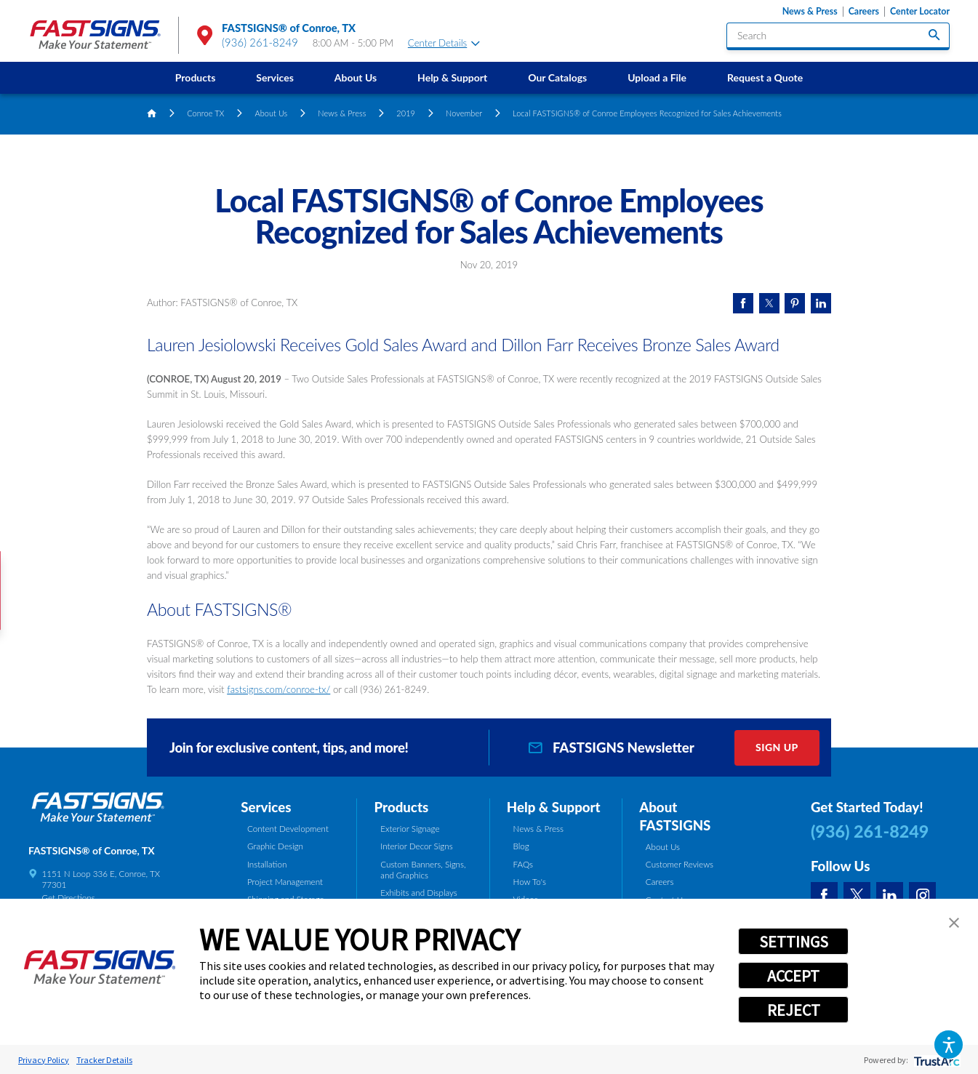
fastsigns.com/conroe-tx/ (278, 689)
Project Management (285, 881)
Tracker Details (104, 1059)
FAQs (523, 864)
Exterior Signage (409, 828)
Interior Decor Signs (416, 846)
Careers (864, 12)
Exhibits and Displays (418, 892)
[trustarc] (935, 1060)
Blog (521, 846)
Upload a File (657, 77)
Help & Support (452, 77)
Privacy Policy (43, 1059)
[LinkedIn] (889, 895)
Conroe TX (205, 113)
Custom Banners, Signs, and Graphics (422, 870)
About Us (355, 77)
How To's (529, 881)
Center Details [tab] (444, 43)
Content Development (288, 828)
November (464, 113)
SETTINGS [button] (793, 941)
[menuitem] (195, 78)
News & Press (810, 12)
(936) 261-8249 (260, 42)
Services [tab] (266, 807)
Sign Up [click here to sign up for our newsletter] (776, 747)
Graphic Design (275, 846)
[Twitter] (856, 895)
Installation (266, 864)
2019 (405, 113)
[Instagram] (922, 895)
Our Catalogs (557, 77)
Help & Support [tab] (554, 807)
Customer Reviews (679, 864)
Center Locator (920, 12)
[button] (948, 1044)
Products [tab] (401, 807)
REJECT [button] (793, 1010)
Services (275, 77)
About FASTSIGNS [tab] (674, 816)
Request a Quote (765, 77)
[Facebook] (824, 895)
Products (195, 77)
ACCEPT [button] (793, 976)
